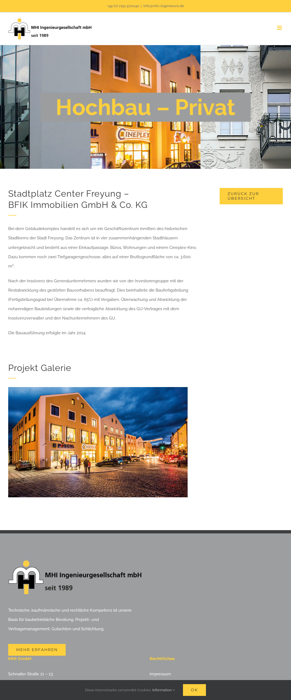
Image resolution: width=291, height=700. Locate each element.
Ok (194, 689)
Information (163, 690)
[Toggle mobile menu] (280, 28)
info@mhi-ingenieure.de (163, 6)
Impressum (160, 674)
